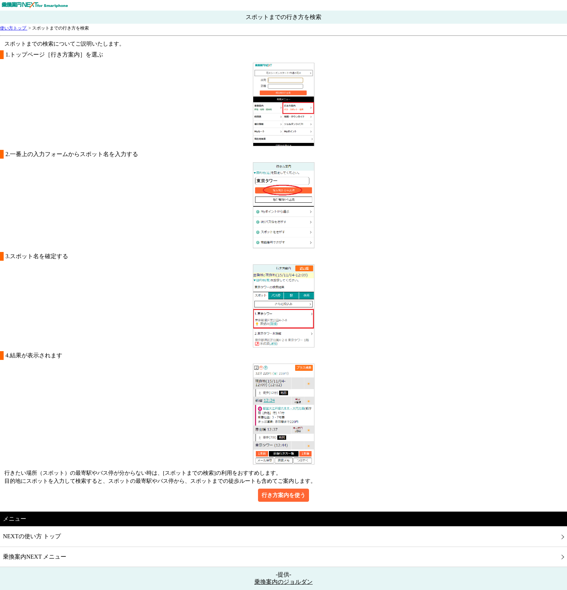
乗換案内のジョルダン (283, 582)
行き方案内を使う (283, 495)
